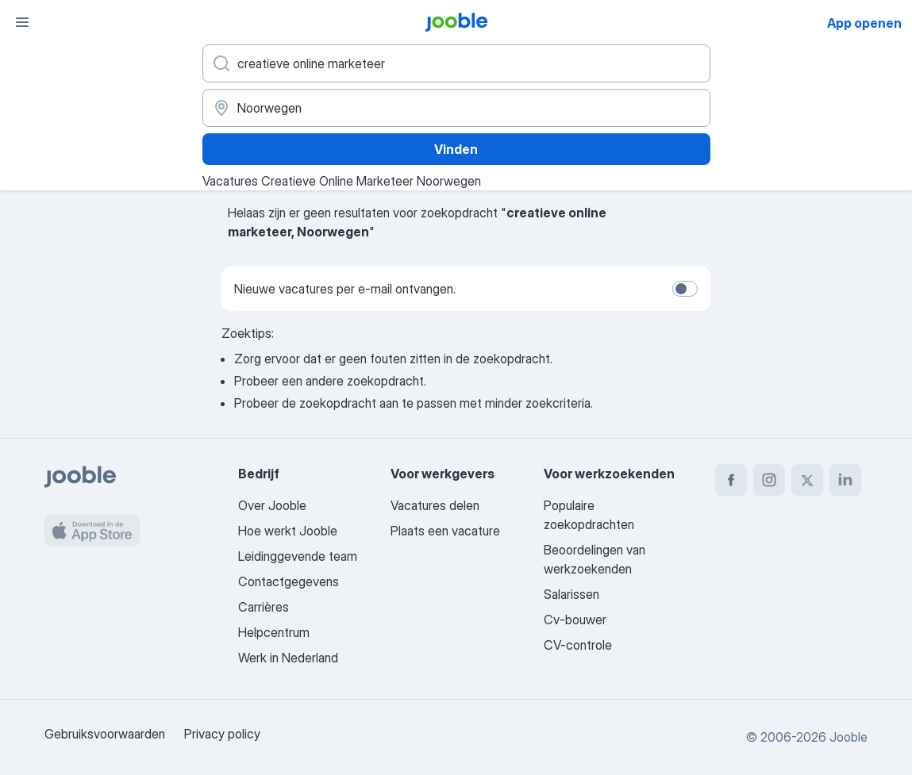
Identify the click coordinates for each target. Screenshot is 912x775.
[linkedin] (845, 480)
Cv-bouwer (575, 619)
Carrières (263, 607)
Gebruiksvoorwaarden (104, 734)
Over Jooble (272, 505)
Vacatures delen (435, 505)
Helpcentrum (274, 632)
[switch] (685, 289)
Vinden (456, 149)
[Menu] (22, 22)
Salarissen (571, 594)
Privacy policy (222, 734)
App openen (864, 23)
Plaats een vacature (445, 531)
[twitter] (807, 480)
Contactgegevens (288, 581)
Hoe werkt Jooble (287, 531)
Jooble (848, 737)
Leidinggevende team (297, 556)
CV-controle (578, 645)
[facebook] (731, 480)
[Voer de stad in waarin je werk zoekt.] (456, 108)
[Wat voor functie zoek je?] (456, 63)
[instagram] (769, 480)
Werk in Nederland (288, 658)
